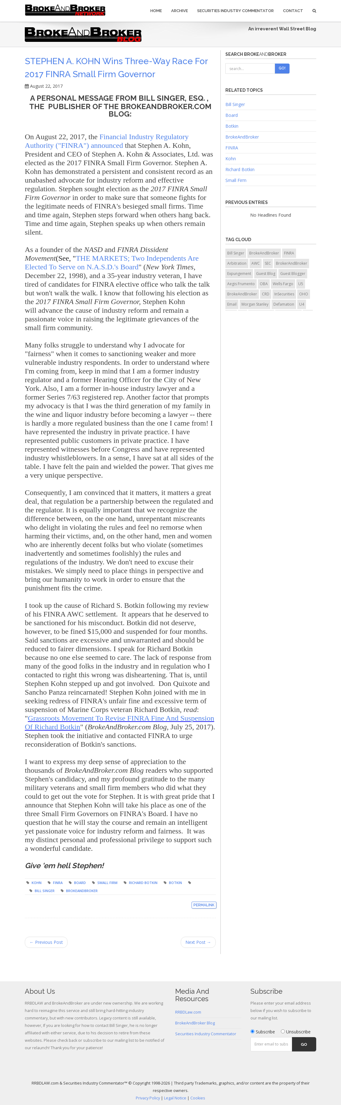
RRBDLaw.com (188, 1012)
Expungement (239, 273)
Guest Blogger (292, 273)
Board (80, 882)
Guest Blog (265, 273)
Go (304, 1044)
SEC (268, 263)
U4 (301, 304)
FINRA (58, 882)
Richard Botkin (143, 882)
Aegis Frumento (241, 283)
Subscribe (262, 1032)
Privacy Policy (148, 1098)
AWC (255, 263)
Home (156, 10)
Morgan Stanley (254, 304)
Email (232, 304)
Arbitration (236, 263)
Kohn (37, 882)
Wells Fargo (283, 283)
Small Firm (107, 882)
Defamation (283, 304)
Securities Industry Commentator (235, 10)
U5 (300, 283)
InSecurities (284, 294)
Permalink (204, 905)
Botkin (175, 882)
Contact (293, 10)
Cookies (197, 1098)
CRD (265, 294)
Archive (179, 10)
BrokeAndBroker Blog (195, 1023)
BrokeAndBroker (82, 890)
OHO (303, 294)
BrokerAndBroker (291, 263)
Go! (282, 68)
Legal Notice (175, 1098)
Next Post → (198, 942)
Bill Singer (45, 890)
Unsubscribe (296, 1032)
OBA (264, 283)
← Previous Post (46, 942)
